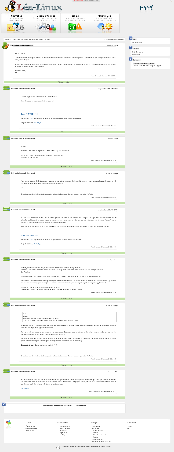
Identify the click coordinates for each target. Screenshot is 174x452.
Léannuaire (63, 430)
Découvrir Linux (65, 426)
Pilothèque (63, 435)
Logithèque (63, 433)
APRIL (31, 118)
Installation (96, 426)
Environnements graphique (101, 441)
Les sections (8, 39)
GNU (97, 0)
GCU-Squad (92, 0)
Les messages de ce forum (36, 39)
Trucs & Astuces (65, 428)
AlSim (116, 372)
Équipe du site (30, 426)
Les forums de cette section (20, 39)
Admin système (98, 430)
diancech (115, 173)
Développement (98, 439)
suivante (121, 39)
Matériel (95, 437)
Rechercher (136, 54)
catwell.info (25, 388)
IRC (128, 428)
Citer (67, 82)
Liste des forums (137, 52)
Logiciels (96, 428)
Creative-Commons (105, 446)
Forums (129, 426)
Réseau (95, 433)
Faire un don (30, 430)
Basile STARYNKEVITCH (111, 89)
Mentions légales (31, 428)
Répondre (61, 82)
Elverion (116, 45)
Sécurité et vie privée (100, 435)
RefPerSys (37, 123)
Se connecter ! (137, 43)
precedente (114, 39)
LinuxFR (86, 0)
